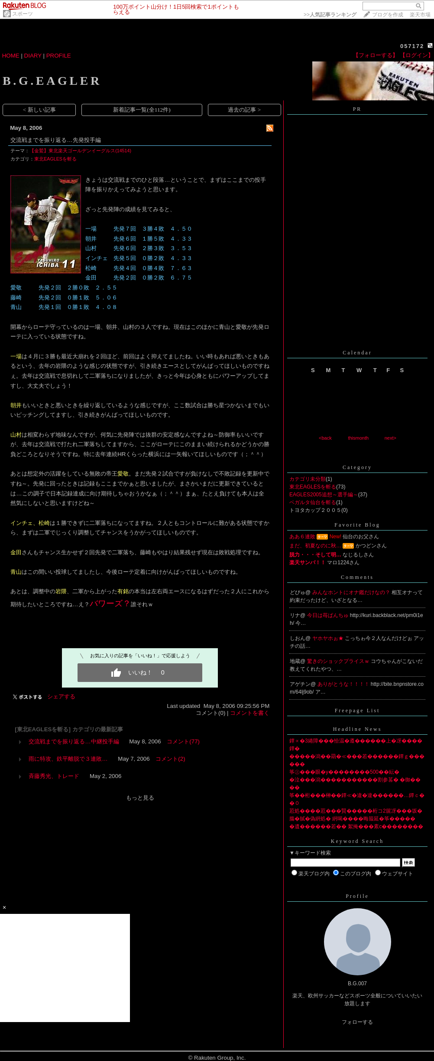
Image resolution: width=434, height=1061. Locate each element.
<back (325, 437)
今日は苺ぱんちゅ (328, 615)
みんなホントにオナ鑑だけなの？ (352, 592)
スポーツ (22, 14)
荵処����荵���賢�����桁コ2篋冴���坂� (355, 811)
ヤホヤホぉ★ (328, 638)
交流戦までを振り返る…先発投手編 (55, 140)
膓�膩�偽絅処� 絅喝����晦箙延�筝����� (352, 819)
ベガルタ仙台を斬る (312, 502)
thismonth (358, 437)
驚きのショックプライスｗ (339, 661)
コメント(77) (183, 741)
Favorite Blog (357, 525)
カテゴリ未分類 (307, 479)
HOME (10, 55)
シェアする (61, 696)
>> (330, 15)
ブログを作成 (387, 15)
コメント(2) (170, 759)
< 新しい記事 (39, 109)
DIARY (33, 55)
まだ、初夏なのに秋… (315, 546)
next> (390, 437)
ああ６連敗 (302, 537)
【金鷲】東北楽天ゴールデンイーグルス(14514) (80, 150)
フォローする (357, 1022)
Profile (357, 896)
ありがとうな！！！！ (344, 684)
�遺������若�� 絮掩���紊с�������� (356, 826)
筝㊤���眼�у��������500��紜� (344, 772)
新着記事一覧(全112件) (141, 109)
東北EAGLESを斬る (55, 158)
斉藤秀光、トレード (54, 776)
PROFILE (58, 55)
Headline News (357, 729)
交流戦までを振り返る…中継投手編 (74, 741)
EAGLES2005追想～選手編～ (323, 495)
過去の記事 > (244, 109)
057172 (412, 46)
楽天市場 (420, 15)
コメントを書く (249, 713)
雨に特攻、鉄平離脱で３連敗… (68, 759)
